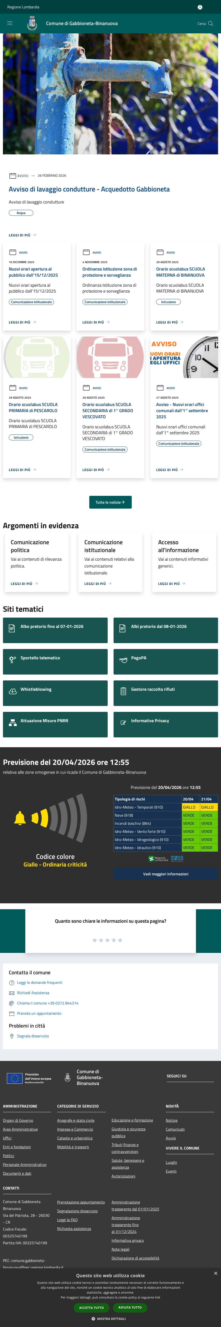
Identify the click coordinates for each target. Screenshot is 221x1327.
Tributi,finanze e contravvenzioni (125, 1148)
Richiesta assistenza (74, 1229)
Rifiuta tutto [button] (130, 1307)
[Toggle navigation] (10, 23)
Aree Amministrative (20, 1129)
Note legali (121, 1249)
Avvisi (22, 175)
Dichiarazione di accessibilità (135, 1258)
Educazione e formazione (132, 1120)
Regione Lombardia (23, 7)
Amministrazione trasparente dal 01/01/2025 (135, 1205)
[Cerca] (211, 24)
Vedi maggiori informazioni (165, 874)
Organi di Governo (18, 1120)
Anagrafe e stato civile (75, 1120)
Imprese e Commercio (75, 1129)
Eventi (171, 1171)
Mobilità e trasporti (73, 1147)
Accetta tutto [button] (91, 1308)
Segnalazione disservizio (77, 1211)
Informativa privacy (128, 1240)
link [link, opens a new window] (157, 1297)
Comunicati (175, 1129)
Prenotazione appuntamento (81, 1202)
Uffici (7, 1138)
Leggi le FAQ (67, 1220)
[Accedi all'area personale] (200, 7)
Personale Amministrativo (24, 1164)
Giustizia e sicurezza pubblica (128, 1132)
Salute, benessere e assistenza (128, 1163)
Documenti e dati (17, 1173)
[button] (110, 1318)
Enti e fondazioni (17, 1147)
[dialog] (110, 1297)
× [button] (215, 1273)
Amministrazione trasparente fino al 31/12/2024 (126, 1224)
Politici (8, 1156)
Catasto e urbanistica (74, 1138)
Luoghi (171, 1162)
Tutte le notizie (110, 502)
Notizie (172, 1120)
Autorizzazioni (123, 1176)
